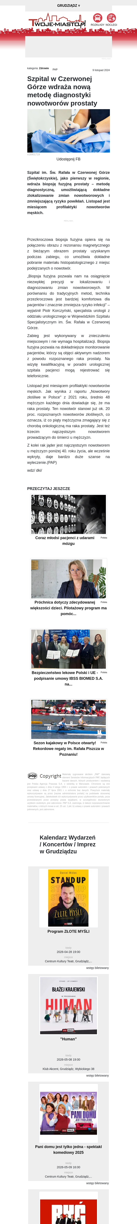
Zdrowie (44, 68)
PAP (55, 69)
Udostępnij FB (68, 159)
